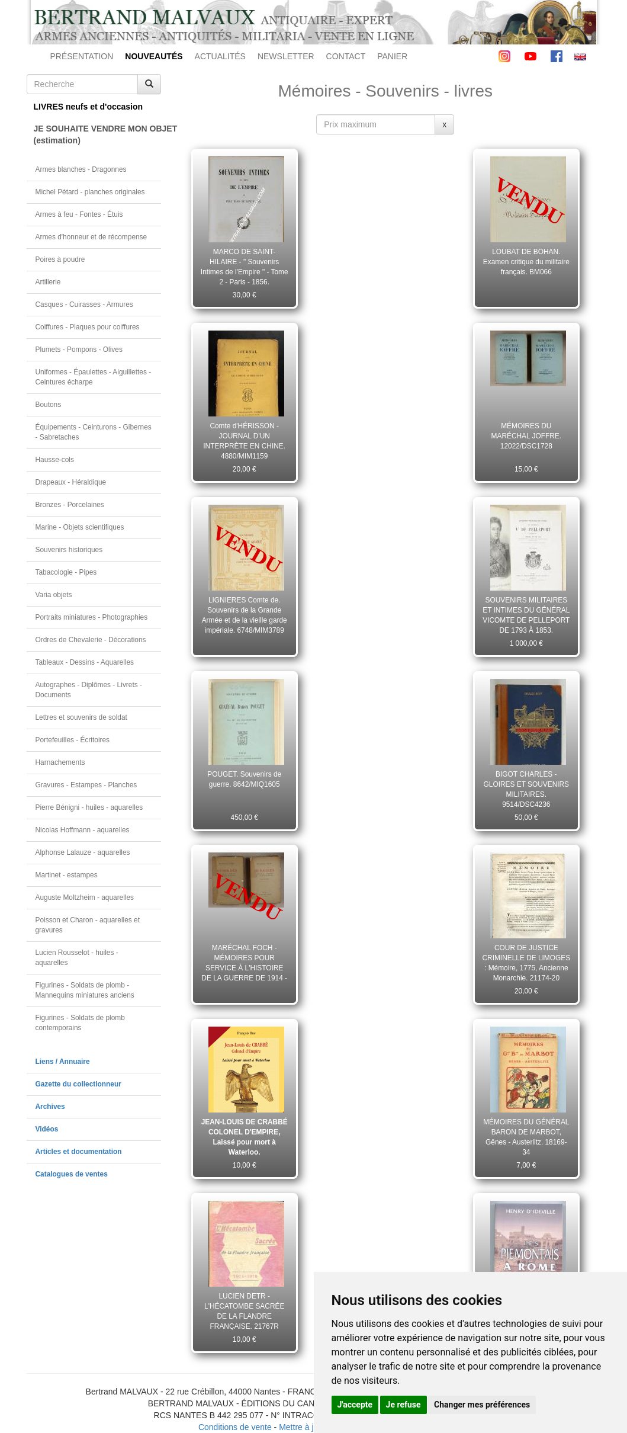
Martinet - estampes (67, 875)
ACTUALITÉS (220, 56)
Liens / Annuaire (63, 1061)
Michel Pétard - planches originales (90, 192)
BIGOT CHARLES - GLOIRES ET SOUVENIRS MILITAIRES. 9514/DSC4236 (527, 789)
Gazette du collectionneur (78, 1084)
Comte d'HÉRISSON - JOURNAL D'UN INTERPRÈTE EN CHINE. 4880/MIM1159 (244, 441)
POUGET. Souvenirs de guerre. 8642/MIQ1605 (244, 779)
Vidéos (47, 1129)
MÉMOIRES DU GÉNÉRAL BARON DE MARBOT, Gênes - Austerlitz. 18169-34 (526, 1137)
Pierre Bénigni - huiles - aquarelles (89, 807)
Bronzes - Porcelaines (70, 505)
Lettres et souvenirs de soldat (81, 717)
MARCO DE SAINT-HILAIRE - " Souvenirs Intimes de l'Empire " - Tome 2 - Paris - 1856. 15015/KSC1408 (244, 267)
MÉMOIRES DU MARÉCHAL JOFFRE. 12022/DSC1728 (526, 436)
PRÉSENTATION (82, 56)
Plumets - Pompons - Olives (79, 349)
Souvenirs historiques (69, 550)
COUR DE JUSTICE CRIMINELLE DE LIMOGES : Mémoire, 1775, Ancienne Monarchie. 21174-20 (526, 963)
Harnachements (60, 762)
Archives (50, 1106)
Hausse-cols (55, 460)
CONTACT (346, 56)
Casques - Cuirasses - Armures (84, 304)
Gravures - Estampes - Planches (86, 785)
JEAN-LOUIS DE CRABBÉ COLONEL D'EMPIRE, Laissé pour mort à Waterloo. (244, 1137)
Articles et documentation (79, 1151)
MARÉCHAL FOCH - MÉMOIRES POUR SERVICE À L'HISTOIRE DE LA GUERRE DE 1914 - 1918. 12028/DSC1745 (244, 963)
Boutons (49, 404)
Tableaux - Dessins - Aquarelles (85, 662)
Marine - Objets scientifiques (80, 527)
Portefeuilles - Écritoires (73, 740)
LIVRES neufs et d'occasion (88, 106)
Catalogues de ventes (72, 1174)
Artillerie (48, 282)
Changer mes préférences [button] (482, 1404)
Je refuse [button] (403, 1404)
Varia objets (54, 595)
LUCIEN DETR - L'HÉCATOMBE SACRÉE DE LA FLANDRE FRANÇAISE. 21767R (244, 1311)
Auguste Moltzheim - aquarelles (85, 897)
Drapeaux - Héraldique (71, 482)
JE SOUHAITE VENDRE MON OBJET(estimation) (98, 134)
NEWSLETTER (286, 56)
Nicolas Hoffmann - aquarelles (83, 830)
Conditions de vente (235, 1427)
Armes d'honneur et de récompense (91, 237)
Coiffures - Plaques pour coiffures (88, 327)
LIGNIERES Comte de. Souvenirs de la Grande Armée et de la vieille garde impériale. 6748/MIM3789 (244, 615)
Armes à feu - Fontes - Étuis (79, 214)
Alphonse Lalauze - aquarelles (83, 852)
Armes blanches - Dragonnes (81, 169)
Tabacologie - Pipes (66, 572)
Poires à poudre (60, 259)
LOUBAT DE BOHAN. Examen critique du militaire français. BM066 (526, 262)
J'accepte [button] (355, 1404)
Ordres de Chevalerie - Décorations (91, 640)
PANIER (392, 56)
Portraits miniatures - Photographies (92, 617)
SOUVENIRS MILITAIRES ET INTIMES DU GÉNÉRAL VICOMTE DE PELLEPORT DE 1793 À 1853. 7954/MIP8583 (526, 615)
